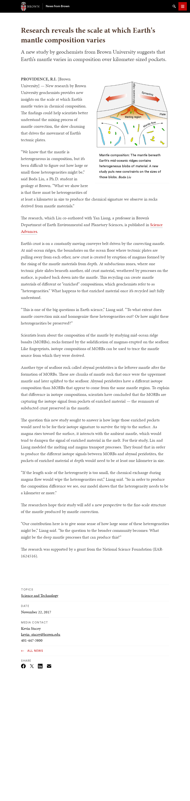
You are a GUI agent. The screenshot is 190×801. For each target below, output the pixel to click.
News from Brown (58, 6)
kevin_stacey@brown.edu (40, 634)
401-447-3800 (32, 640)
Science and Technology (39, 595)
